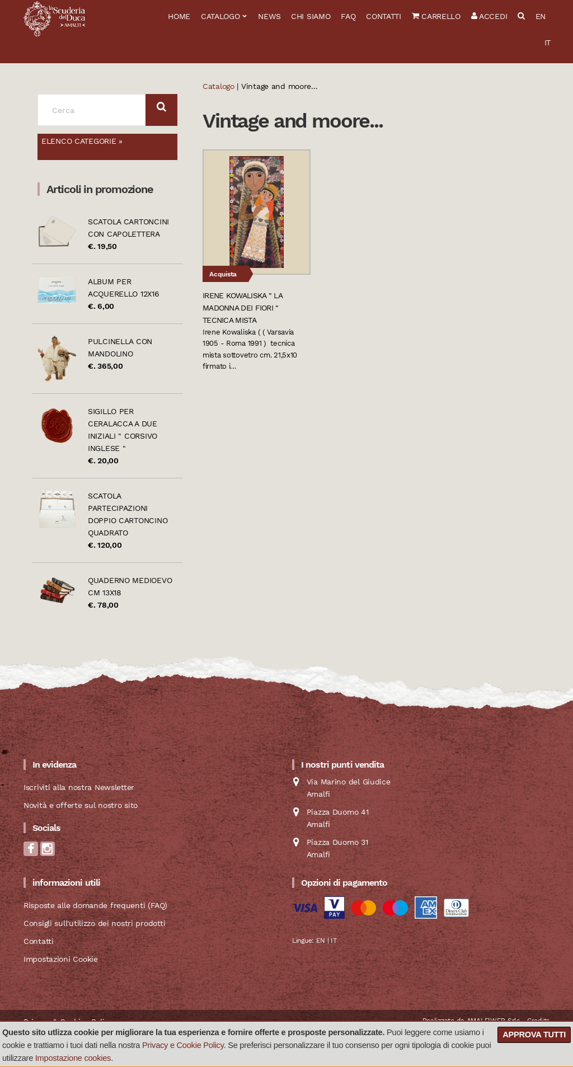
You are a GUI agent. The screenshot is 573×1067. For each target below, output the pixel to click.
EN (541, 16)
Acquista (223, 274)
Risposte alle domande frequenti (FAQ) (95, 905)
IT (547, 42)
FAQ (348, 16)
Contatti (383, 16)
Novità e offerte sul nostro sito (81, 805)
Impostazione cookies (73, 1058)
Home (179, 16)
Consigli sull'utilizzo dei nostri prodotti (94, 923)
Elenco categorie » (82, 141)
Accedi (489, 16)
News (269, 16)
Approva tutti (534, 1034)
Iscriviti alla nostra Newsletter (79, 787)
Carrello (436, 16)
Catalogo (220, 16)
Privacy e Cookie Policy (183, 1045)
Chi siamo (310, 16)
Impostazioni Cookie (61, 959)
